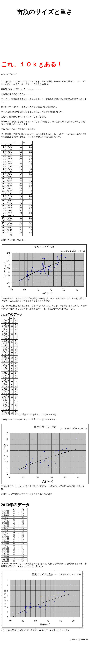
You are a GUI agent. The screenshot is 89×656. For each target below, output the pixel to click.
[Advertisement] (44, 36)
